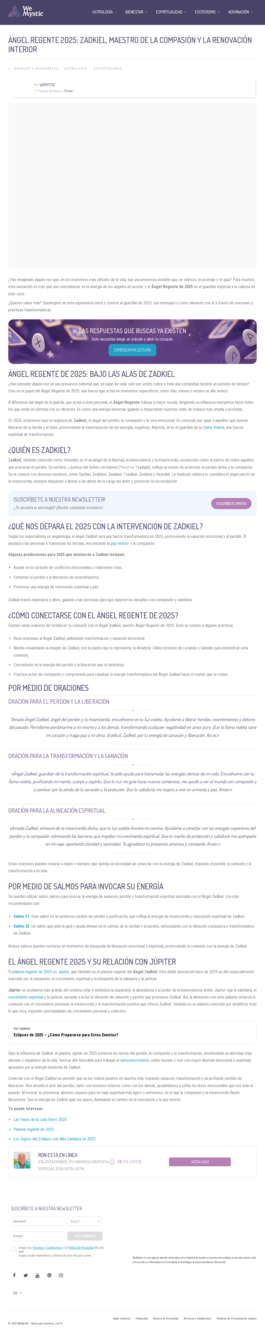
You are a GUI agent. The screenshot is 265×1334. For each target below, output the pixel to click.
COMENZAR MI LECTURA (132, 350)
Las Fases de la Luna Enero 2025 (40, 1119)
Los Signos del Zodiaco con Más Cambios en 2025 (54, 1139)
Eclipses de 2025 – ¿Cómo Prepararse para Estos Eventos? (66, 1034)
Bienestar (134, 11)
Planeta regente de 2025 (33, 1129)
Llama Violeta (213, 427)
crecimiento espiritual (25, 997)
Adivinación (238, 11)
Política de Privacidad (165, 1318)
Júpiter (63, 971)
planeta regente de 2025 (32, 971)
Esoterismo (205, 11)
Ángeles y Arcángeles (36, 68)
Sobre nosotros (121, 1318)
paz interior (120, 543)
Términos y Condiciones (197, 1318)
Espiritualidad (107, 68)
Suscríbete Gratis (231, 503)
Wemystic (47, 85)
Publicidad (142, 1318)
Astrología (76, 68)
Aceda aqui (200, 1162)
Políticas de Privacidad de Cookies (237, 1318)
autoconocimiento (134, 1060)
